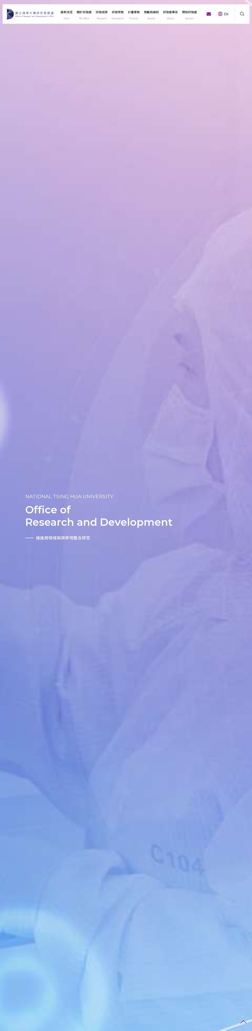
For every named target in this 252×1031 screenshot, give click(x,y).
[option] (21, 515)
